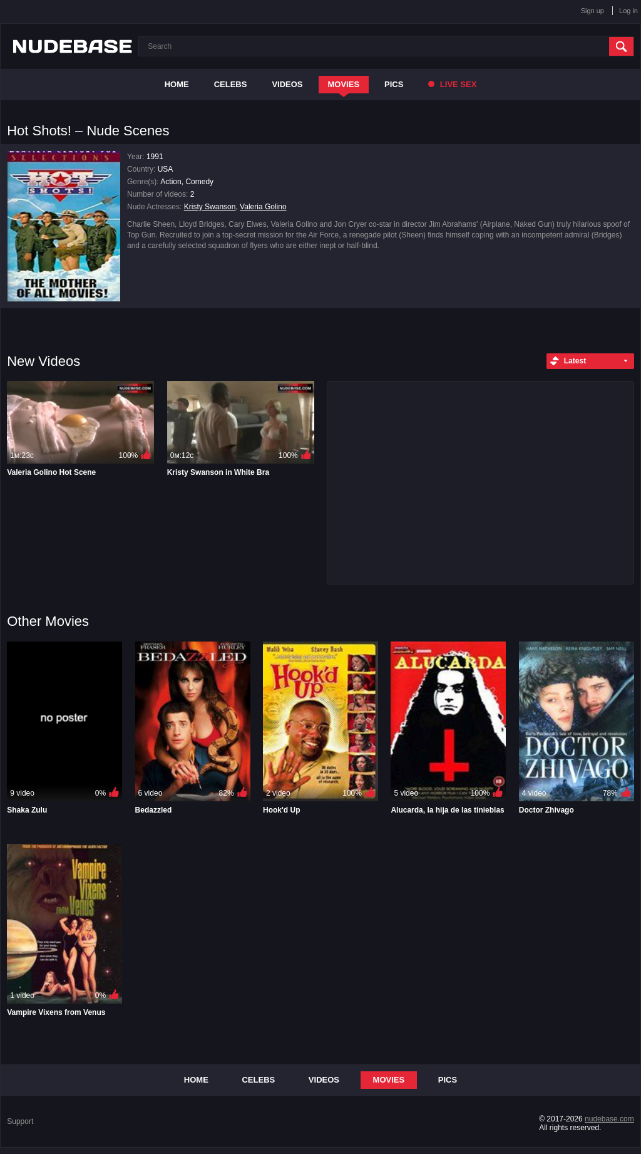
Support (20, 1121)
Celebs (230, 84)
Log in (628, 10)
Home (177, 84)
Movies (344, 84)
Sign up (592, 10)
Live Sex (452, 84)
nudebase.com (609, 1119)
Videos (287, 84)
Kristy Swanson (210, 206)
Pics (393, 84)
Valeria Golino (263, 206)
